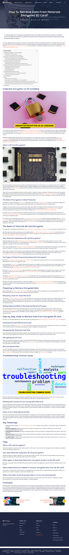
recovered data (8, 352)
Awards (20, 529)
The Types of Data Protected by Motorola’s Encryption (16, 59)
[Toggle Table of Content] (36, 51)
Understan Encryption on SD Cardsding (13, 52)
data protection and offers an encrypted (17, 45)
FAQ (20, 527)
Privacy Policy (55, 535)
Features (21, 525)
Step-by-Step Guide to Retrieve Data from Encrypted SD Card (18, 65)
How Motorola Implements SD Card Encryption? (15, 58)
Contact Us (38, 532)
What (20, 523)
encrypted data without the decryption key (46, 210)
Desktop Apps (19, 2)
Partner (37, 529)
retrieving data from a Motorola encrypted (50, 319)
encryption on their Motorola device (25, 246)
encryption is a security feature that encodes (29, 131)
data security (21, 202)
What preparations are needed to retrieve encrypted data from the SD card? (21, 82)
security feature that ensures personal (33, 218)
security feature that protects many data (43, 281)
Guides (52, 2)
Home (37, 523)
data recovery (44, 352)
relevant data (14, 264)
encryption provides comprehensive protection (19, 260)
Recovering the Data (9, 70)
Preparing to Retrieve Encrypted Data (12, 60)
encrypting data (42, 202)
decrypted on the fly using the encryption (13, 254)
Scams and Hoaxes (18, 552)
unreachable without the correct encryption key (14, 235)
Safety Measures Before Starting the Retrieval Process (16, 63)
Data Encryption (31, 551)
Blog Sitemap (39, 535)
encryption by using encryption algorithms (28, 241)
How (24, 523)
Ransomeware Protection (58, 540)
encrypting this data (12, 277)
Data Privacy (58, 551)
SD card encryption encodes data (27, 425)
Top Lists (24, 552)
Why (23, 523)
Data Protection (31, 552)
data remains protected (52, 208)
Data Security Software (50, 551)
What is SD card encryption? (11, 78)
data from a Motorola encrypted (31, 130)
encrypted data (32, 342)
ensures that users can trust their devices (47, 283)
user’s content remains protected (33, 271)
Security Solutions (26, 550)
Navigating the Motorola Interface (12, 67)
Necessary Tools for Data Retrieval (12, 62)
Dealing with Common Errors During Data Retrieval (15, 73)
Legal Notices (55, 533)
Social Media (42, 551)
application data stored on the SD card (18, 276)
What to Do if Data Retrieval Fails (12, 74)
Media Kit (55, 530)
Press (54, 525)
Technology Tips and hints (48, 550)
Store (45, 2)
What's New (21, 534)
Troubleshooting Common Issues (11, 71)
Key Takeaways (7, 75)
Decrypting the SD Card (10, 69)
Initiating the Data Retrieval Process (12, 66)
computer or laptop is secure (10, 310)
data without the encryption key (50, 193)
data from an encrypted (21, 325)
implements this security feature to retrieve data (36, 229)
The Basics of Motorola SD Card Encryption (13, 56)
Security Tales (17, 551)
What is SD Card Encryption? (11, 54)
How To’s (37, 551)
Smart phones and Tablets (36, 550)
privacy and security (31, 221)
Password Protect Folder (57, 537)
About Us (38, 525)
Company (59, 2)
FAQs (5, 77)
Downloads (38, 2)
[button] (64, 2)
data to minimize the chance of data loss (47, 311)
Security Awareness (18, 550)
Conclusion (6, 85)
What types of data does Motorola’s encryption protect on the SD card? (20, 81)
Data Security (46, 19)
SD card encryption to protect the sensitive (43, 232)
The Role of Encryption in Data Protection (13, 55)
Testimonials (22, 532)
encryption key (40, 242)
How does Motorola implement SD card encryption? (16, 80)
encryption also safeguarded (15, 270)
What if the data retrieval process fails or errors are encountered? (19, 83)
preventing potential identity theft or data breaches (26, 267)
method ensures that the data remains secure (33, 133)
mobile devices (15, 188)
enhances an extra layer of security (11, 214)
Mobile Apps (29, 2)
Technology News (57, 550)
